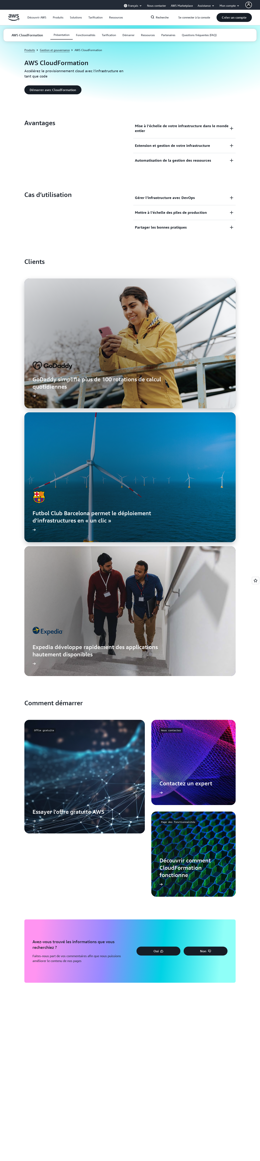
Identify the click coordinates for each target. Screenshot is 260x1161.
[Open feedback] (255, 580)
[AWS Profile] (248, 5)
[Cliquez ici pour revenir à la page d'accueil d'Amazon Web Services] (13, 19)
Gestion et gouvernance (55, 50)
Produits (29, 50)
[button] (37, 17)
